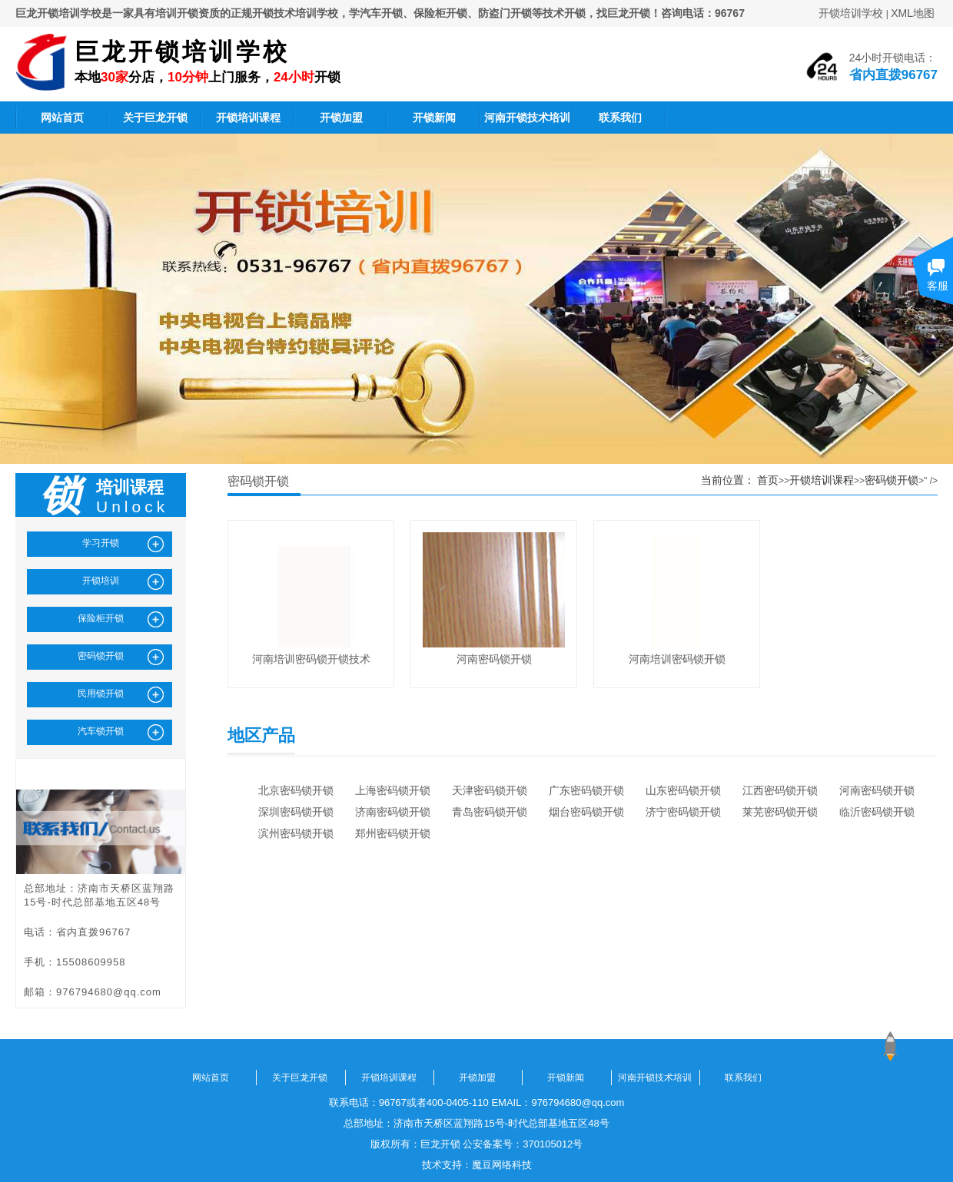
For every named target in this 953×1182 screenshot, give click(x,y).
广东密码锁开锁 (586, 790)
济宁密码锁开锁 (683, 812)
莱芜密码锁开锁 (780, 812)
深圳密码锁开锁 (296, 812)
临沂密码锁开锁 (877, 812)
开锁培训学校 (851, 13)
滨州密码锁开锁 (296, 833)
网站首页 (62, 117)
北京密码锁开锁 (296, 790)
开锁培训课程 (248, 117)
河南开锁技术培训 (527, 117)
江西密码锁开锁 (780, 790)
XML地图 (913, 13)
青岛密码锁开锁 (489, 812)
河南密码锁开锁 (877, 790)
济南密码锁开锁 (392, 812)
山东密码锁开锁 (683, 790)
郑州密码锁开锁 (392, 833)
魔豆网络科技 (502, 1164)
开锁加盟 (341, 117)
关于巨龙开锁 (155, 117)
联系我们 (620, 117)
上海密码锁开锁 (392, 790)
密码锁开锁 (891, 480)
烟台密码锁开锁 (586, 812)
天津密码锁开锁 (489, 790)
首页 (768, 480)
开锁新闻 (434, 117)
